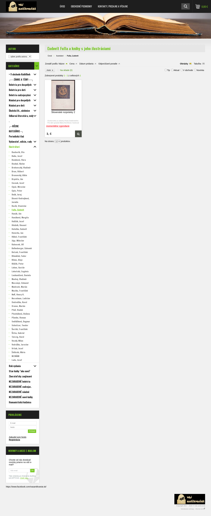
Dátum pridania (86, 64)
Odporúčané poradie (107, 64)
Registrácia (14, 440)
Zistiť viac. (24, 478)
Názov (62, 64)
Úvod (62, 6)
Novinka (200, 70)
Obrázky (184, 64)
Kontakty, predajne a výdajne (113, 6)
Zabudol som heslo (17, 437)
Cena (71, 64)
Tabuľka (197, 64)
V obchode (188, 70)
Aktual (176, 70)
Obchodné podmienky (81, 6)
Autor (50, 70)
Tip (168, 70)
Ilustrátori (59, 56)
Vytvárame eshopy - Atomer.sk (193, 509)
